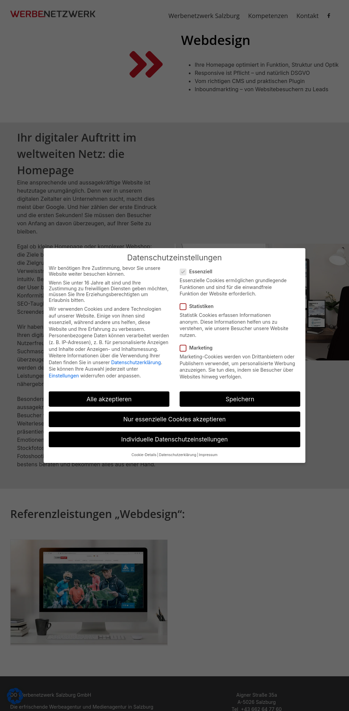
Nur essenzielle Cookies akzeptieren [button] (174, 416)
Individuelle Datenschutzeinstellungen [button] (174, 436)
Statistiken (199, 303)
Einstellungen (64, 373)
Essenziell (199, 269)
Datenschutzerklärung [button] (177, 452)
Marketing (199, 345)
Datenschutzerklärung (136, 359)
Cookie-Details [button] (144, 452)
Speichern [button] (240, 396)
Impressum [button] (208, 452)
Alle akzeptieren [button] (109, 396)
